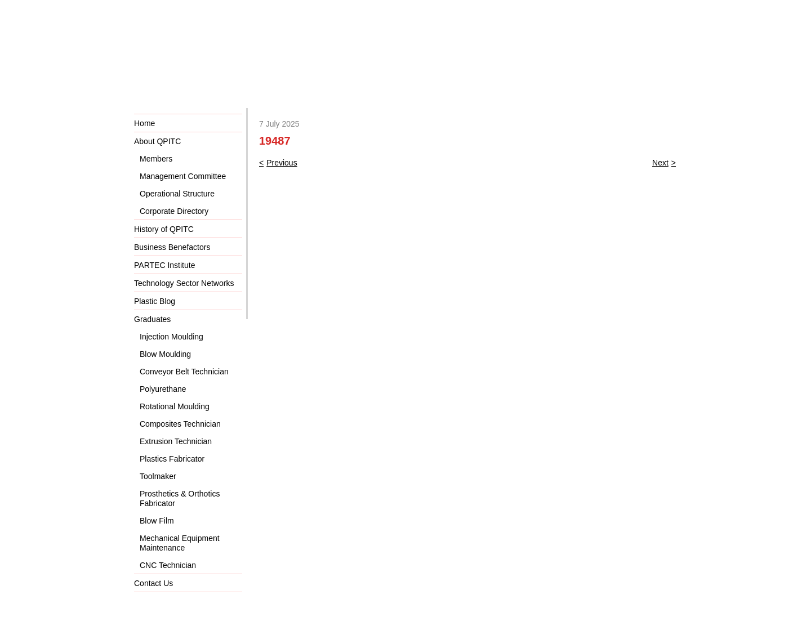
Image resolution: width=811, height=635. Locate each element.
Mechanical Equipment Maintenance (180, 543)
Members (156, 158)
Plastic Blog (154, 301)
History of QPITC (164, 229)
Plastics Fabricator (172, 458)
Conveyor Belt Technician (184, 371)
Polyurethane (163, 388)
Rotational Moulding (175, 406)
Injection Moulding (171, 336)
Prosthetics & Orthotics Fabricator (180, 498)
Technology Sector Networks (184, 283)
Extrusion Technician (176, 441)
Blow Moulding (165, 354)
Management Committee (183, 176)
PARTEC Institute (164, 265)
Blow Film (157, 520)
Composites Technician (180, 423)
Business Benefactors (172, 247)
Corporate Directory (174, 211)
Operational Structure (177, 193)
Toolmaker (158, 476)
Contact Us (153, 583)
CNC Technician (168, 565)
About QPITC (157, 141)
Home (144, 123)
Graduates (152, 319)
